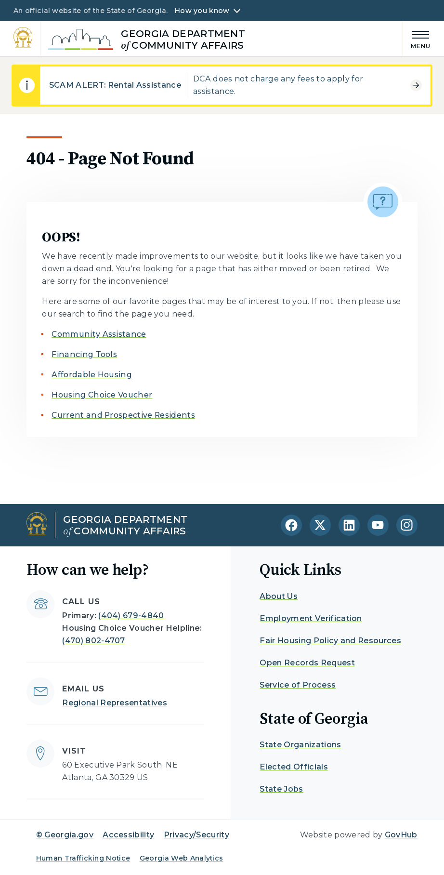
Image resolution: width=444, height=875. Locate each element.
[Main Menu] (417, 38)
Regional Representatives (114, 702)
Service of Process (298, 684)
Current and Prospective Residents (123, 415)
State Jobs (281, 789)
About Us (279, 596)
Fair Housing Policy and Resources (330, 640)
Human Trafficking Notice (83, 858)
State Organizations (300, 744)
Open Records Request (307, 662)
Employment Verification (311, 618)
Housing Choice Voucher (102, 394)
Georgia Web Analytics (181, 858)
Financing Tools (84, 354)
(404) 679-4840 (131, 615)
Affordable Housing (92, 374)
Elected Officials (293, 766)
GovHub (401, 834)
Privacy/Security (196, 834)
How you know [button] (202, 10)
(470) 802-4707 (93, 640)
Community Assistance (99, 334)
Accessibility (128, 834)
